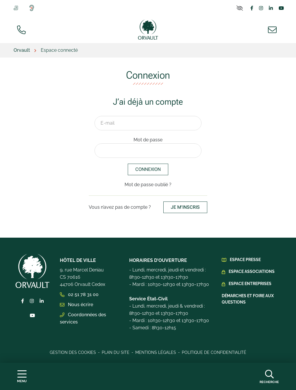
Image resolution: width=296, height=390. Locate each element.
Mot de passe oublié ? (148, 184)
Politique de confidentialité (214, 352)
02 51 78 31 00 (79, 294)
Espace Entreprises (250, 283)
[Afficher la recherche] (269, 376)
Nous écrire (76, 304)
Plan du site (116, 352)
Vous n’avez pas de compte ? (148, 207)
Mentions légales (155, 352)
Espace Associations (252, 271)
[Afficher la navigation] (22, 376)
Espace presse (245, 259)
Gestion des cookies (73, 352)
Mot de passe (148, 140)
